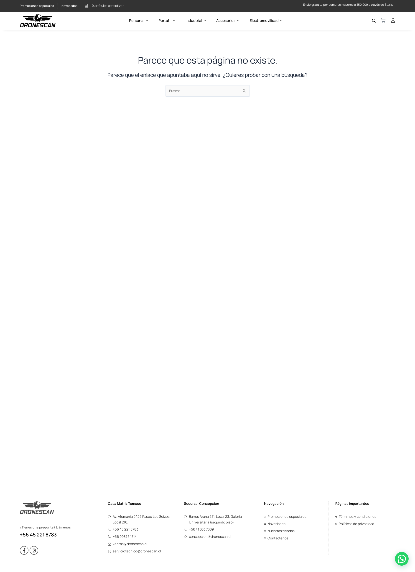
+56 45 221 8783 (38, 534)
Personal (140, 20)
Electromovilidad (266, 20)
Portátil (168, 20)
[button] (402, 559)
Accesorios (228, 20)
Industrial (196, 20)
